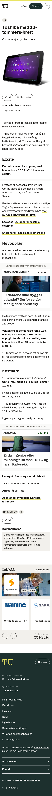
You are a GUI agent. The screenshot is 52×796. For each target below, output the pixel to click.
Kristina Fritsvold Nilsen (16, 679)
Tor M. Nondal (10, 690)
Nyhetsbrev (10, 512)
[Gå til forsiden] (5, 6)
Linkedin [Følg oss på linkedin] (7, 711)
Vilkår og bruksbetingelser (17, 734)
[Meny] (47, 6)
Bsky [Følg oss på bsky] (5, 716)
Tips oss (42, 662)
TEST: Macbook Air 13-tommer (21, 483)
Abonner (36, 6)
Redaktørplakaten (26, 751)
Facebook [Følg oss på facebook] (8, 705)
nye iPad (37, 403)
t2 (4, 20)
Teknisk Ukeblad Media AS (27, 780)
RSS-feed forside (12, 699)
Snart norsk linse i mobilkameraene (23, 232)
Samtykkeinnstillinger (14, 728)
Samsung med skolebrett (30, 476)
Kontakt (26, 769)
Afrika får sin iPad (13, 490)
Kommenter (24, 97)
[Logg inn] (23, 6)
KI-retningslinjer (11, 739)
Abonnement (26, 761)
